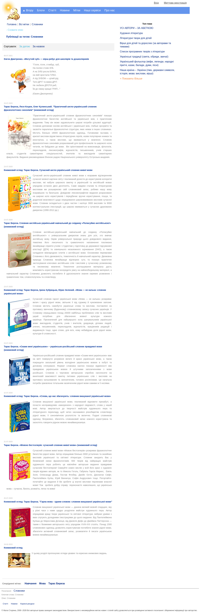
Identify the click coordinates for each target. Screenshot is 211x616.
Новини (65, 10)
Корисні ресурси (27, 604)
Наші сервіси (92, 10)
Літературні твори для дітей (136, 38)
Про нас (109, 10)
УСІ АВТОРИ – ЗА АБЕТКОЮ (136, 28)
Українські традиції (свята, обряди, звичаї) (144, 56)
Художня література (131, 33)
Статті (52, 10)
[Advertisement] (134, 133)
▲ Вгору (28, 10)
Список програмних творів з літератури (142, 51)
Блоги (41, 10)
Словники (19, 590)
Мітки (76, 10)
